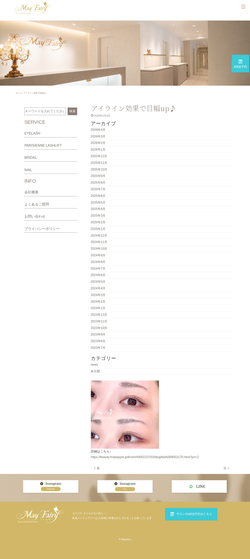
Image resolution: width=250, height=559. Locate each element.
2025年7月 (98, 189)
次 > (226, 468)
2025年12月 (99, 156)
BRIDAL (30, 158)
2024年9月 (98, 255)
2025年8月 (98, 182)
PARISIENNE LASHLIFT (43, 145)
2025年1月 (98, 229)
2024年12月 (99, 235)
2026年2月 (98, 142)
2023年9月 (98, 334)
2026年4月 (98, 129)
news (94, 364)
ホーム (18, 93)
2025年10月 (99, 169)
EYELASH (32, 133)
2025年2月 (98, 222)
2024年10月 (99, 248)
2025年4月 (98, 209)
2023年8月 (98, 341)
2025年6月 (98, 195)
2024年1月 (98, 308)
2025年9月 (98, 176)
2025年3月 (98, 215)
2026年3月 (98, 136)
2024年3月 (98, 295)
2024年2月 (98, 301)
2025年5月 (98, 202)
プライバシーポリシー (42, 229)
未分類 (95, 371)
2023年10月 (99, 328)
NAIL (28, 170)
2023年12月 (99, 314)
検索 (72, 111)
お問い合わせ (35, 216)
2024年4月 (98, 288)
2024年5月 (98, 281)
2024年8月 (98, 262)
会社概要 (31, 192)
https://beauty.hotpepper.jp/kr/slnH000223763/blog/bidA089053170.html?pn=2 (145, 457)
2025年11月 (99, 162)
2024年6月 (98, 275)
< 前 (97, 468)
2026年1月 (98, 149)
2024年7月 (98, 268)
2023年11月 (99, 321)
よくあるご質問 (36, 204)
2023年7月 (98, 347)
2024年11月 (99, 242)
